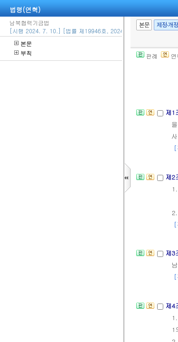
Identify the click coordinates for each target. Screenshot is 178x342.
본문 (23, 43)
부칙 (23, 53)
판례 (147, 56)
